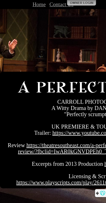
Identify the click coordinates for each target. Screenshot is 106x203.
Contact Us (61, 4)
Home (39, 4)
